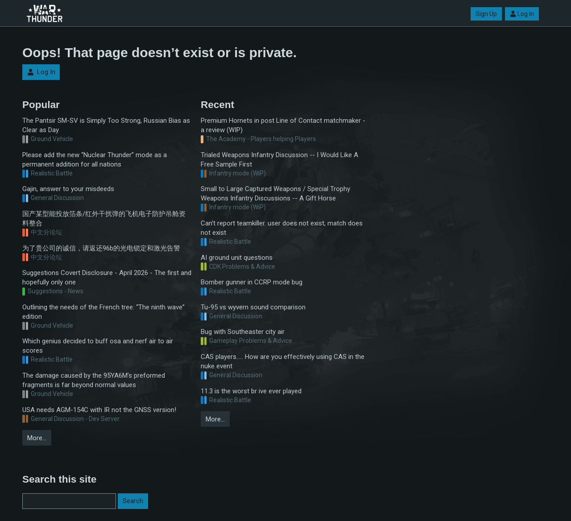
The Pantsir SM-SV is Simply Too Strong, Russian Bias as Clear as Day (106, 125)
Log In (522, 13)
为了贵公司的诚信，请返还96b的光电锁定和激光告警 (101, 248)
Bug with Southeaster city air (243, 332)
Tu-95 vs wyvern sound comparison (253, 307)
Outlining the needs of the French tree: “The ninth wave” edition (103, 312)
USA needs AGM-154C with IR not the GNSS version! (99, 410)
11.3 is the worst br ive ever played (251, 391)
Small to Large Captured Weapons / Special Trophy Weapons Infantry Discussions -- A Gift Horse (275, 193)
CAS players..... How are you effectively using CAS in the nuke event (282, 361)
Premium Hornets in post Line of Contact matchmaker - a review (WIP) (283, 125)
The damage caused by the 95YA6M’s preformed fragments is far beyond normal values (93, 380)
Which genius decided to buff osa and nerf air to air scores (97, 345)
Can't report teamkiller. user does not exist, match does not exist (282, 228)
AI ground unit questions (237, 258)
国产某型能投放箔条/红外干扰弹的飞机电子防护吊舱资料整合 (104, 218)
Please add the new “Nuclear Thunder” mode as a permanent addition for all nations (94, 159)
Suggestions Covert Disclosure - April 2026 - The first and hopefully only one (106, 277)
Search (133, 501)
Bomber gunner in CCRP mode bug (251, 282)
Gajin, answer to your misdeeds (68, 189)
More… (36, 438)
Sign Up (486, 13)
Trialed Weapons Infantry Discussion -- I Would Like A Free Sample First (279, 159)
